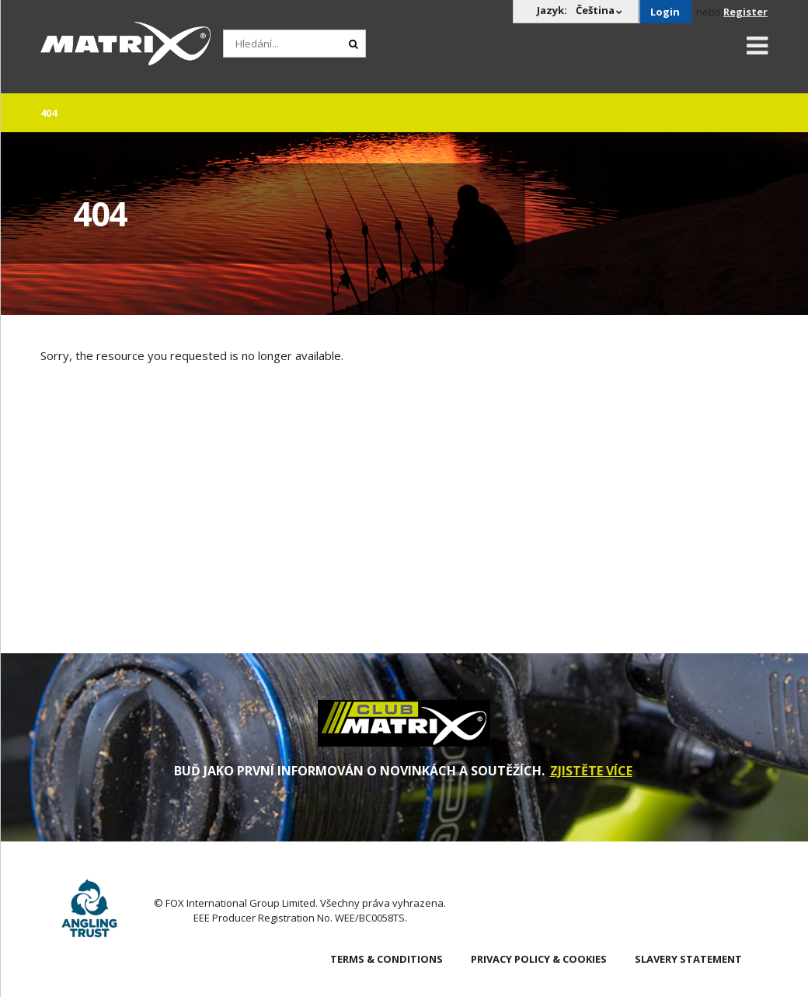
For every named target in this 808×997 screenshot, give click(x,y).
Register (745, 12)
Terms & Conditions (386, 959)
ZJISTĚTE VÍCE (591, 770)
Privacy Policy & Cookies (539, 959)
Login (665, 12)
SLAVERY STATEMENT (688, 959)
